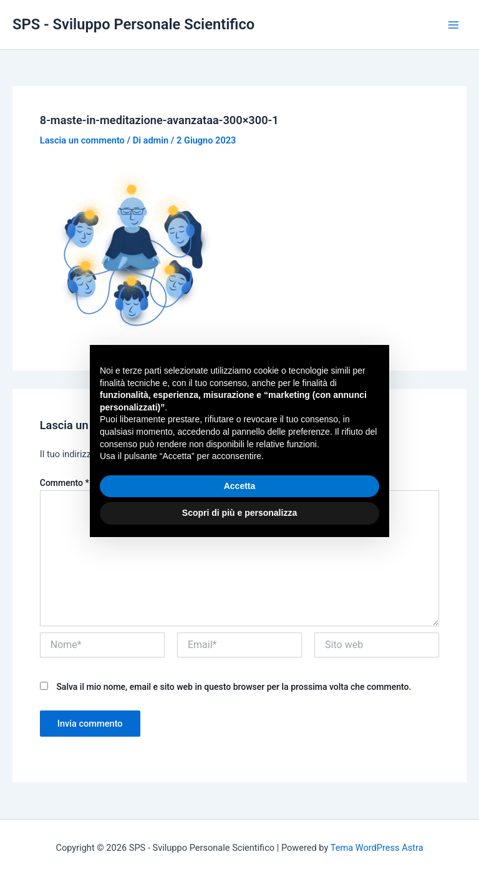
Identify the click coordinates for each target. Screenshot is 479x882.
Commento (64, 483)
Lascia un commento (82, 140)
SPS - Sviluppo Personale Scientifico (133, 24)
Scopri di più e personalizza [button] (239, 513)
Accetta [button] (240, 486)
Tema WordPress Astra (377, 847)
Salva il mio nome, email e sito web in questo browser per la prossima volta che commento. (233, 687)
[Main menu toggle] (453, 25)
